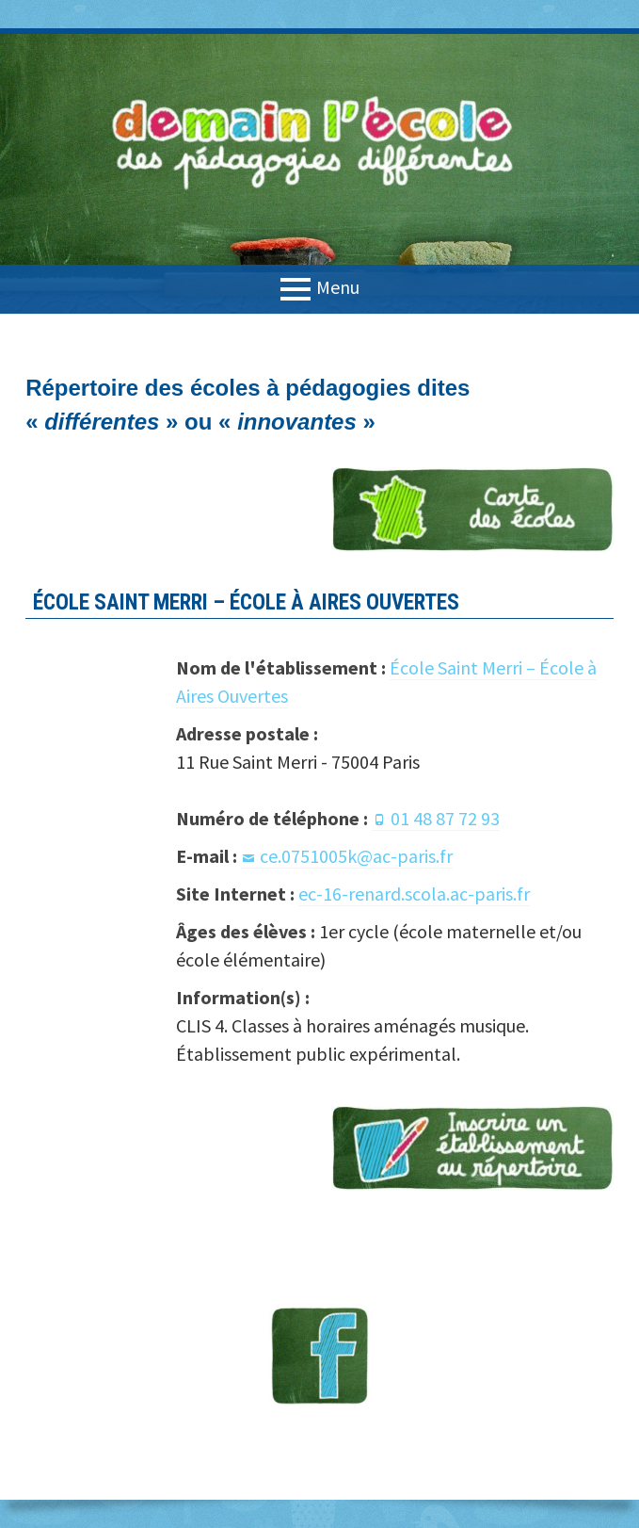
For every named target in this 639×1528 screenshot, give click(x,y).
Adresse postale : (247, 733)
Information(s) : (243, 997)
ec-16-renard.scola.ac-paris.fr (414, 893)
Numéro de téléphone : (272, 818)
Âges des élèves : (245, 931)
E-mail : (206, 856)
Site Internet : (235, 893)
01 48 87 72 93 (445, 818)
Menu (337, 287)
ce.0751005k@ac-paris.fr (356, 856)
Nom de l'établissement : (281, 667)
